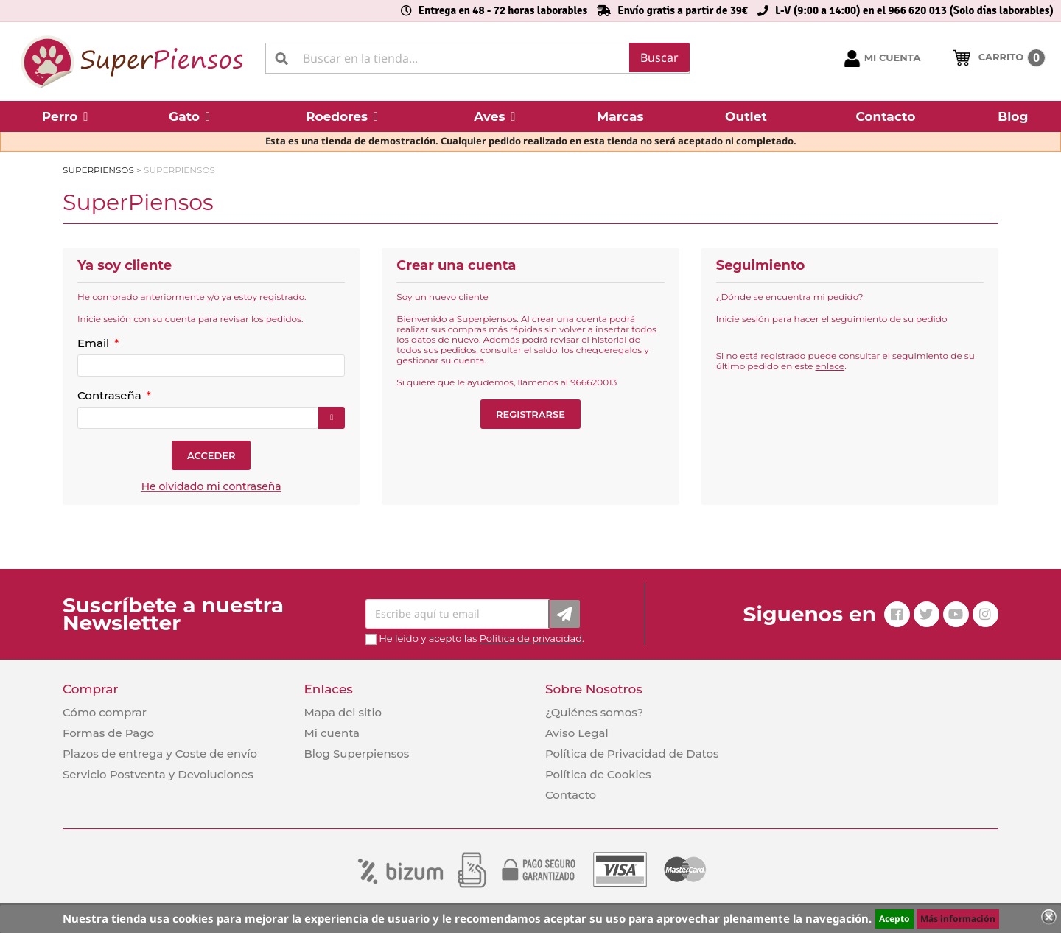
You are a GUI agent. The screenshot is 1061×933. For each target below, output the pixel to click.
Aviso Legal (577, 733)
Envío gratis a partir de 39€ (682, 10)
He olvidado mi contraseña (211, 486)
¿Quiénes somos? (594, 712)
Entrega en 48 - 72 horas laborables (503, 10)
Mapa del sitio (343, 712)
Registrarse (530, 414)
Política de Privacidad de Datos (632, 754)
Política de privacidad (531, 638)
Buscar (659, 57)
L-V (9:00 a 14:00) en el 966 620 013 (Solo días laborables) (914, 10)
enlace (830, 365)
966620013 (593, 382)
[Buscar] (477, 58)
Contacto (570, 795)
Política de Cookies (598, 774)
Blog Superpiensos (356, 754)
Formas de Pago (108, 733)
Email (94, 343)
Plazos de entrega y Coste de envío (160, 754)
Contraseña (110, 395)
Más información (957, 918)
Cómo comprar (105, 712)
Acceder (211, 455)
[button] (65, 116)
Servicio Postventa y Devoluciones (158, 774)
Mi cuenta (332, 733)
